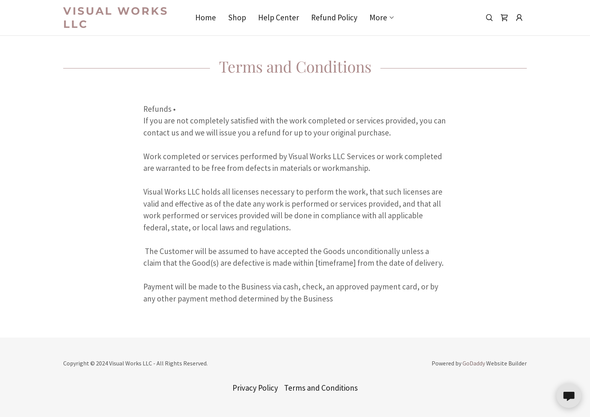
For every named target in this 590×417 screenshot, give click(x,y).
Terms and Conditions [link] (321, 388)
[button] (382, 17)
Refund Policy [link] (334, 17)
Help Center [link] (278, 17)
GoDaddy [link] (473, 363)
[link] (121, 25)
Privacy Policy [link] (255, 388)
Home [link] (205, 17)
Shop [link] (237, 17)
